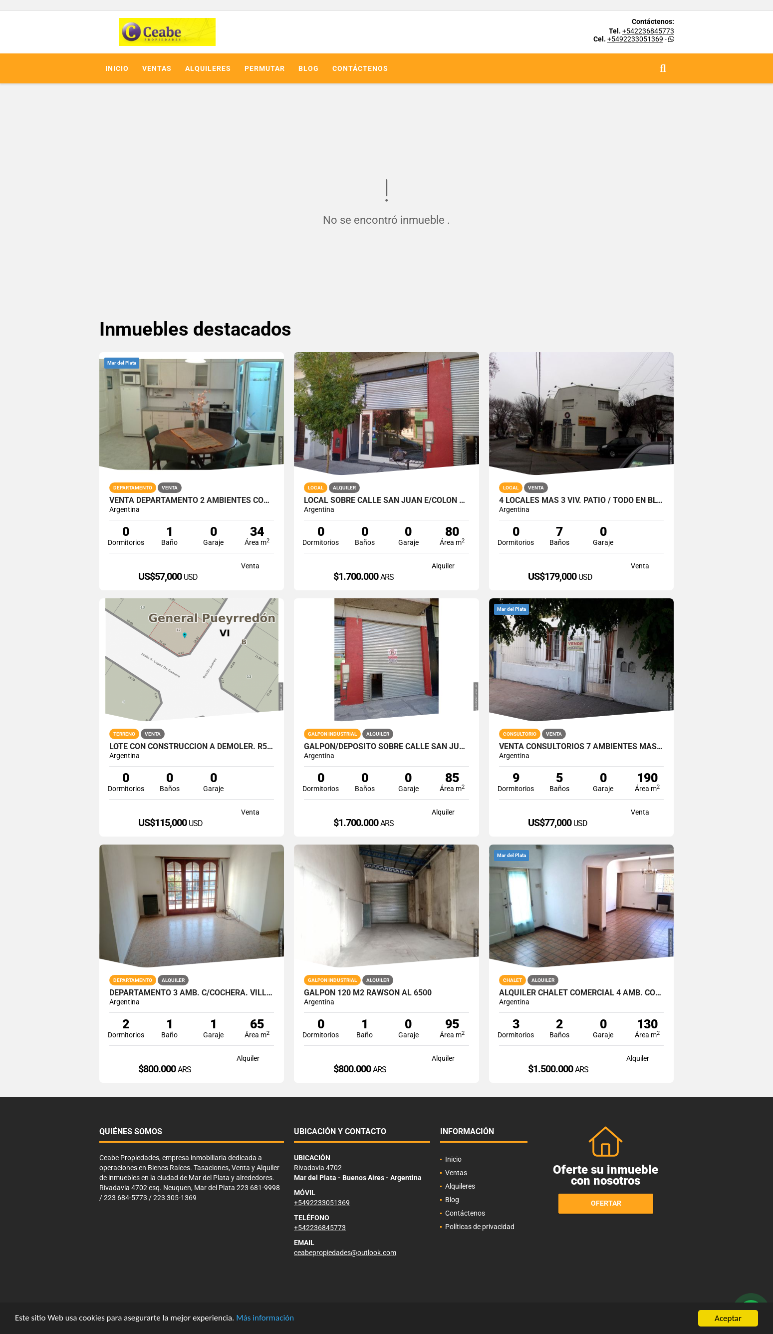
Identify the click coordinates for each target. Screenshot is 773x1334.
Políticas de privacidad (480, 1227)
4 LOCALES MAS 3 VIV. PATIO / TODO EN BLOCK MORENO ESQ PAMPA (581, 500)
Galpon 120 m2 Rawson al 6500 (368, 993)
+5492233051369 (635, 39)
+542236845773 (648, 31)
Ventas (157, 68)
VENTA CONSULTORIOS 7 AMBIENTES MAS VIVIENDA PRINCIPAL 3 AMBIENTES (581, 747)
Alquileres (208, 68)
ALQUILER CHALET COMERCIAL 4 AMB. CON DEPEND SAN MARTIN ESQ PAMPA (581, 993)
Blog (308, 68)
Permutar (265, 68)
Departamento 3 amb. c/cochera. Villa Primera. (191, 993)
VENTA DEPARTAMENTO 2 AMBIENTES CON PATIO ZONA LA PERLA (191, 500)
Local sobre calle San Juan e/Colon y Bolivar (386, 500)
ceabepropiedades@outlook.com (345, 1253)
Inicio (117, 68)
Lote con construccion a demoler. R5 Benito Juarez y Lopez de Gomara (191, 747)
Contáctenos (360, 68)
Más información (266, 1319)
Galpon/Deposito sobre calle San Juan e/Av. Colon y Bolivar (386, 747)
